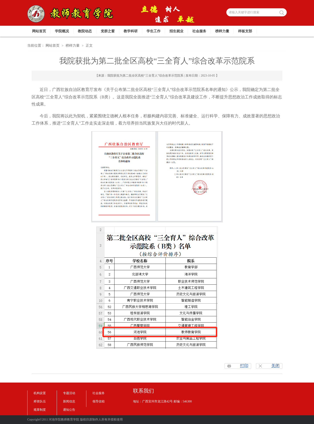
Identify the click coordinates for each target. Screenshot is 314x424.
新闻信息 (69, 401)
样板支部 (245, 31)
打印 (244, 365)
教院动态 (85, 31)
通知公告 (69, 409)
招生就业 (176, 31)
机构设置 (40, 393)
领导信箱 (98, 401)
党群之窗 (108, 31)
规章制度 (40, 409)
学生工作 (153, 31)
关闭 (275, 365)
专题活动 (69, 393)
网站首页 (39, 31)
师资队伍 (40, 401)
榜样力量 (222, 31)
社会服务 (199, 31)
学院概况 (62, 31)
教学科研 (131, 31)
